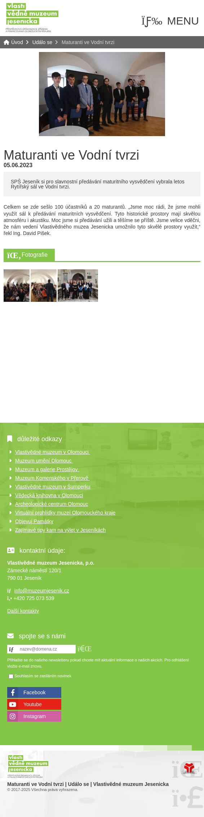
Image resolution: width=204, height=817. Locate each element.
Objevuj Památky (34, 521)
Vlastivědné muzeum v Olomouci (52, 452)
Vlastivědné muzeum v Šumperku (52, 487)
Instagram (34, 716)
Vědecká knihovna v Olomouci (49, 495)
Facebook (34, 692)
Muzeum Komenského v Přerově (52, 478)
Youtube (32, 704)
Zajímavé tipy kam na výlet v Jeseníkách (60, 530)
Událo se (42, 42)
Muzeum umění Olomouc (44, 461)
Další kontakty (23, 611)
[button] (85, 648)
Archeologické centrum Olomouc (51, 504)
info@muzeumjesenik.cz (41, 591)
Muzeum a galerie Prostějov (47, 469)
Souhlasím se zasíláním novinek (42, 676)
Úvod (32, 17)
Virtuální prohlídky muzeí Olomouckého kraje (65, 513)
